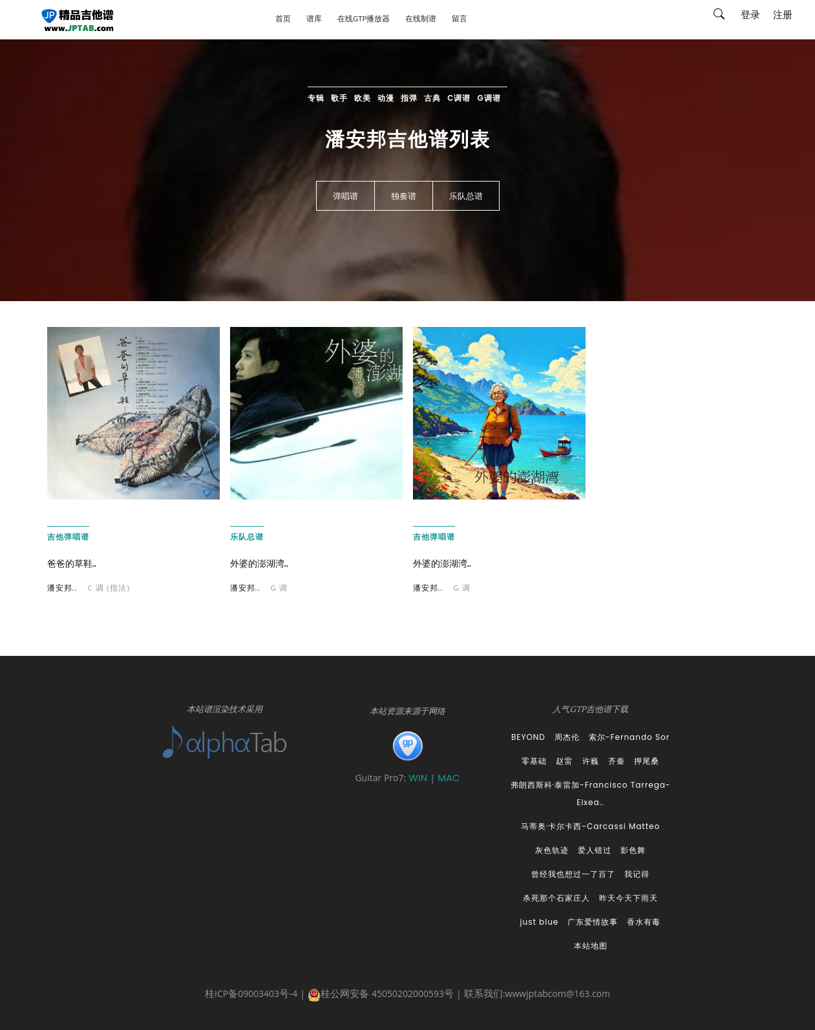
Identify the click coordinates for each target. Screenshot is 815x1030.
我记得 (637, 873)
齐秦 (616, 760)
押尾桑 (646, 760)
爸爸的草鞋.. (72, 563)
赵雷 (564, 760)
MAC (449, 777)
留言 (459, 20)
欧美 (362, 97)
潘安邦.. (62, 589)
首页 (283, 20)
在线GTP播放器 (363, 20)
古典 (432, 97)
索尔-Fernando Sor (629, 736)
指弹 (409, 97)
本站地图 (591, 945)
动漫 (385, 97)
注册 (782, 16)
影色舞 (633, 850)
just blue (539, 921)
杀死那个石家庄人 (556, 897)
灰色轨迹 (552, 850)
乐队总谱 (466, 196)
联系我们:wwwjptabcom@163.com (537, 995)
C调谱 (459, 97)
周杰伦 (567, 736)
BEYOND (528, 736)
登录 (750, 16)
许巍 (590, 760)
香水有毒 (644, 921)
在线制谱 (420, 20)
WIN (419, 777)
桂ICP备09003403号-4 (251, 995)
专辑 (316, 97)
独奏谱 (403, 196)
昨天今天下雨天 (628, 897)
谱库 (314, 20)
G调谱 (489, 97)
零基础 (534, 760)
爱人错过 (594, 850)
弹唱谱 (345, 196)
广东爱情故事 (592, 921)
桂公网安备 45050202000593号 (381, 995)
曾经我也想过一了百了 (573, 873)
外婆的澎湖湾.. (259, 563)
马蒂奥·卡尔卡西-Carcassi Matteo (590, 826)
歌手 (339, 97)
